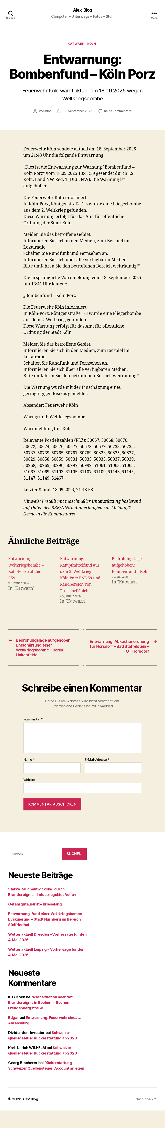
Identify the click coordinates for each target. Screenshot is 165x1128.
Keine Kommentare (119, 112)
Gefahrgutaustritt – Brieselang (35, 922)
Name (29, 777)
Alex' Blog (82, 10)
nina (47, 112)
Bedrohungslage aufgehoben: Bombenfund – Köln (132, 566)
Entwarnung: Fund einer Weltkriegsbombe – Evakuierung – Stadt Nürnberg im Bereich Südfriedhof (46, 936)
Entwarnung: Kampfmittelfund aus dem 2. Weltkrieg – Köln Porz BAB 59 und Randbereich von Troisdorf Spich (77, 579)
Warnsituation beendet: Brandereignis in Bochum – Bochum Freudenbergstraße (40, 1020)
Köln (93, 45)
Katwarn (76, 45)
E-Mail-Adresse (97, 777)
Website (29, 797)
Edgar (13, 1035)
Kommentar (33, 737)
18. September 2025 (77, 112)
